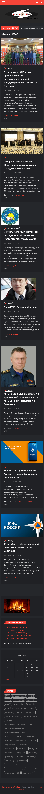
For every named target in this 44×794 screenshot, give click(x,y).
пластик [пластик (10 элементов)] (22, 749)
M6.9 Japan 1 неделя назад (17, 638)
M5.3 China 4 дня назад (15, 630)
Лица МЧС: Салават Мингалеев (21, 307)
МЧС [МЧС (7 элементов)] (31, 696)
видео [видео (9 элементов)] (32, 708)
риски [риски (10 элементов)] (9, 757)
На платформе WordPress (11, 787)
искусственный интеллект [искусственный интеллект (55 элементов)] (16, 732)
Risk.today (7, 90)
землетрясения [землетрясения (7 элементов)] (30, 716)
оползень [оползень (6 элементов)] (10, 749)
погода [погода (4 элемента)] (33, 749)
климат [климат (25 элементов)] (9, 736)
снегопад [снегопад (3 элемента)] (31, 757)
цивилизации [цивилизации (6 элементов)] (11, 765)
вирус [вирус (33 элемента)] (9, 712)
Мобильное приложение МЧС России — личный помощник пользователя (21, 474)
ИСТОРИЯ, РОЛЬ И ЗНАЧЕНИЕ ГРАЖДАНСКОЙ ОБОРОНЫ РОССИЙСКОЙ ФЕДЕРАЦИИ (21, 235)
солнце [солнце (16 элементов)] (9, 761)
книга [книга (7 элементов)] (20, 736)
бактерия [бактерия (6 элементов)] (30, 704)
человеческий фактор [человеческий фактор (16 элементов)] (15, 769)
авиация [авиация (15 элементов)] (31, 700)
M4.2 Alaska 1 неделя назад (17, 633)
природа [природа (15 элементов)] (20, 753)
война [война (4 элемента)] (19, 712)
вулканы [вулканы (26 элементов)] (30, 712)
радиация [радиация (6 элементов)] (33, 753)
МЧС (5, 118)
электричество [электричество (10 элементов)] (12, 773)
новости (9, 68)
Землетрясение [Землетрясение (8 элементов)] (19, 696)
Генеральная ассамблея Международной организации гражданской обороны (21, 165)
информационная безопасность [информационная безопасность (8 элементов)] (18, 724)
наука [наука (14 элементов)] (33, 740)
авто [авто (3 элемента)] (8, 704)
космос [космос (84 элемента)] (30, 736)
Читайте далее (11, 115)
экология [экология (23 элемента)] (33, 769)
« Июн (6, 680)
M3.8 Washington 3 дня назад (18, 627)
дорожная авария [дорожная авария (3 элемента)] (13, 716)
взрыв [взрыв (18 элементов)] (9, 708)
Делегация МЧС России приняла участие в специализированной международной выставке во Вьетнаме (21, 79)
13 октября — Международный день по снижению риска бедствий (21, 547)
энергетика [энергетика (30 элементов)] (28, 773)
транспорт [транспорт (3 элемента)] (22, 761)
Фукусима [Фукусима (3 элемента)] (19, 700)
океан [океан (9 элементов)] (23, 745)
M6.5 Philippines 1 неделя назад (19, 635)
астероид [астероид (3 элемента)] (18, 704)
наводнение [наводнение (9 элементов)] (20, 740)
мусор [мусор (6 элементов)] (8, 740)
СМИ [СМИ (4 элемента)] (8, 700)
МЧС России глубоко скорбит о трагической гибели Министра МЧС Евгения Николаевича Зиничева (21, 399)
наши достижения (13, 228)
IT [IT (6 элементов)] (7, 696)
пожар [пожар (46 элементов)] (9, 753)
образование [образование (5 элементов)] (11, 745)
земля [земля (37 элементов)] (9, 720)
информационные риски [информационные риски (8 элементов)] (15, 728)
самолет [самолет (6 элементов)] (20, 757)
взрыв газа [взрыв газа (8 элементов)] (21, 708)
